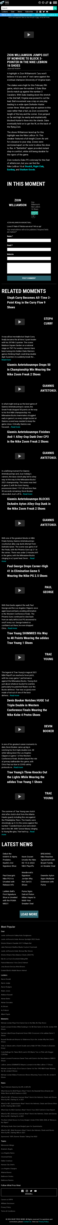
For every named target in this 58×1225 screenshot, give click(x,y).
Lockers (5, 12)
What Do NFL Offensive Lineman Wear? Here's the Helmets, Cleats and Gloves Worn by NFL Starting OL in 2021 (29, 1098)
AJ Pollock (5, 1010)
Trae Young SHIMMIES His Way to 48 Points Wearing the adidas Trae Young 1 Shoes (28, 638)
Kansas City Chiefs (8, 1165)
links (37, 17)
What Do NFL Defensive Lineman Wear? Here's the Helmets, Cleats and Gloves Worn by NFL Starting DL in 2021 (29, 1115)
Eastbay (11, 169)
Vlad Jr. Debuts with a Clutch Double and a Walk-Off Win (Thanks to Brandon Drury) (28, 1047)
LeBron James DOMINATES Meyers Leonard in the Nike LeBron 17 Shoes (27, 1065)
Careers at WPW (7, 1200)
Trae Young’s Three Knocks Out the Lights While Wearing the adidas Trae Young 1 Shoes (27, 777)
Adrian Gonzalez (7, 1002)
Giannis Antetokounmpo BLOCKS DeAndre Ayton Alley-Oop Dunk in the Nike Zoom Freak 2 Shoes (29, 503)
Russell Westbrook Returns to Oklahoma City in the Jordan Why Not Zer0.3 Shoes (27, 1041)
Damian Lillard (40, 15)
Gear (12, 12)
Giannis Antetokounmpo (23, 15)
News (20, 12)
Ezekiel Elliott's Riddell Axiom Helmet (14, 970)
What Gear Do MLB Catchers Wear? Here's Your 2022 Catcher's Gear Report (28, 1110)
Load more (29, 914)
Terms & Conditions (8, 1211)
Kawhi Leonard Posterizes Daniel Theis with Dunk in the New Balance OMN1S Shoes (28, 1059)
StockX (28, 166)
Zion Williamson (14, 222)
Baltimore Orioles (7, 1176)
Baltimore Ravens (7, 1180)
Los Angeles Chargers (9, 1169)
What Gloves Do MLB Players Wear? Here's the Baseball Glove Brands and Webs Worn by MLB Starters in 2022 (27, 1092)
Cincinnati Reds (6, 1157)
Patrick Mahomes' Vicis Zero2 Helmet (14, 963)
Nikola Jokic (6, 15)
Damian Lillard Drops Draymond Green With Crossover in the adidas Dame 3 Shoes (27, 1034)
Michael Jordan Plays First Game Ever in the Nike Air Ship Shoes (23, 1023)
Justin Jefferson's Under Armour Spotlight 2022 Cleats (20, 939)
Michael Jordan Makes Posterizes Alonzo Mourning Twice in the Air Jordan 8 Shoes (28, 1076)
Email (10, 245)
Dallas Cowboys (6, 1161)
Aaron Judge (5, 983)
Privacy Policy (6, 1207)
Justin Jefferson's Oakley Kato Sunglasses (16, 935)
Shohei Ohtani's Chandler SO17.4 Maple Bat (16, 943)
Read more (6, 360)
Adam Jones (5, 991)
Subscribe (29, 12)
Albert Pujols (5, 1014)
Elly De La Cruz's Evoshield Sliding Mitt (14, 959)
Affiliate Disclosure (7, 1203)
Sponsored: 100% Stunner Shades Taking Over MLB (19, 1137)
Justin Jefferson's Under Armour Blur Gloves (17, 951)
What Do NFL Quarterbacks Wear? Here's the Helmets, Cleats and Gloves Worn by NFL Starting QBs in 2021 (29, 1105)
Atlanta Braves (6, 1172)
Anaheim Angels (7, 1149)
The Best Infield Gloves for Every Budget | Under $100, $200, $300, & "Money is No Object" (28, 1121)
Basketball (26, 222)
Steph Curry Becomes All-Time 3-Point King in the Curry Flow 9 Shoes (29, 302)
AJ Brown (4, 1006)
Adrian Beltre (5, 999)
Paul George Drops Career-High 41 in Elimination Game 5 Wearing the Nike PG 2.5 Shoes (27, 571)
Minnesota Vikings (7, 1145)
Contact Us (27, 1222)
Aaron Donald (6, 979)
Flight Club (38, 166)
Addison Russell (6, 995)
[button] (50, 2)
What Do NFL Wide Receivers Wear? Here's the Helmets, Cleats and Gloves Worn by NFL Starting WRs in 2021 (27, 1131)
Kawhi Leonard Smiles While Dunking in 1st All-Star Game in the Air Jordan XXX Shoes (29, 1028)
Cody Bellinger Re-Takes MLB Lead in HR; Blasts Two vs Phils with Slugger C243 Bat (27, 1053)
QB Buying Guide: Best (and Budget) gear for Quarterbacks (21, 1126)
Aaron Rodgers (6, 987)
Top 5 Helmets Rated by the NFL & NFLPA (16, 1087)
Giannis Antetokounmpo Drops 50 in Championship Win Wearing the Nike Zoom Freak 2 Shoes (29, 369)
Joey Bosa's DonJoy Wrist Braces (13, 967)
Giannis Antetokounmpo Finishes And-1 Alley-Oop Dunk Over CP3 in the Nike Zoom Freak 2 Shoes (28, 436)
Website (10, 254)
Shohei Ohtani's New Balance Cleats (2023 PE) (17, 955)
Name (10, 236)
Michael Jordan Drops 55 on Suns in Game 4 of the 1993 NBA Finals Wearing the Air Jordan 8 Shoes (28, 1070)
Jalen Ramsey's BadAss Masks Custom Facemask (19, 947)
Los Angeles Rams (7, 1153)
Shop (35, 213)
